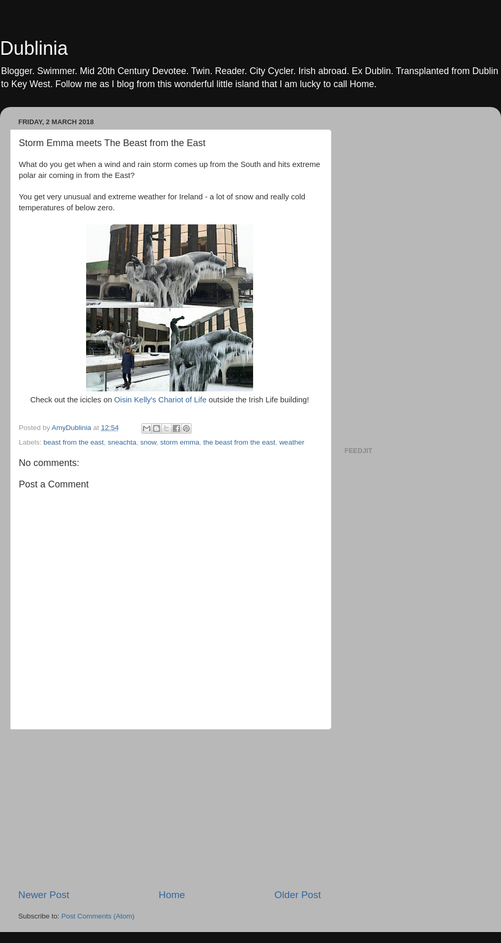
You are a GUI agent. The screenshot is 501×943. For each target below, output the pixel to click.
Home (172, 894)
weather (291, 442)
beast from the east (73, 442)
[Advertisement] (169, 809)
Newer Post (43, 894)
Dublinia (34, 48)
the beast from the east (240, 442)
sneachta (122, 442)
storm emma (179, 442)
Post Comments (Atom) (98, 916)
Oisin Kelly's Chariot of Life (160, 400)
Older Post (298, 894)
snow (148, 442)
